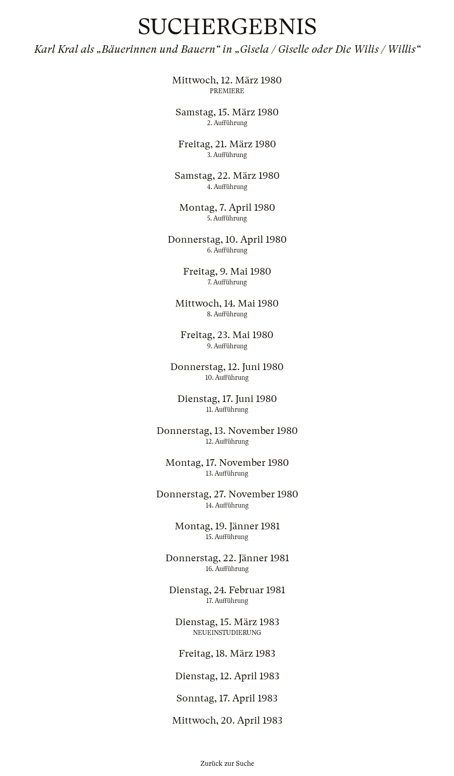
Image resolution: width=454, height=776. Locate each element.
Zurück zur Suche (227, 764)
